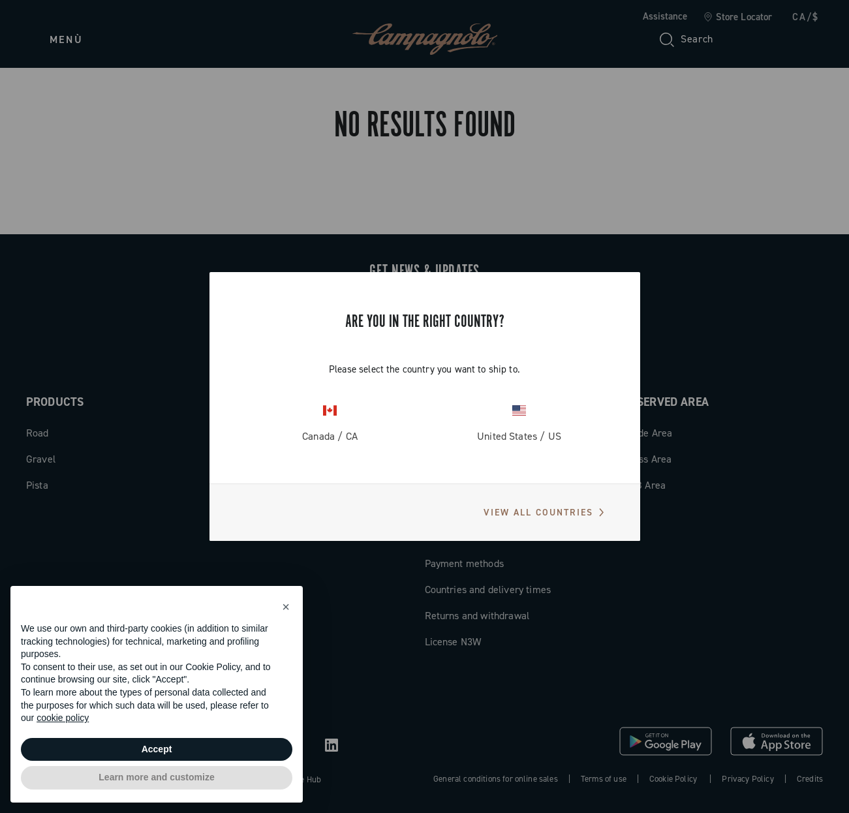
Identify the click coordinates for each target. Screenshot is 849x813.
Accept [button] (157, 749)
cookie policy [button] (63, 718)
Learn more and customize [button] (156, 777)
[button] (285, 606)
